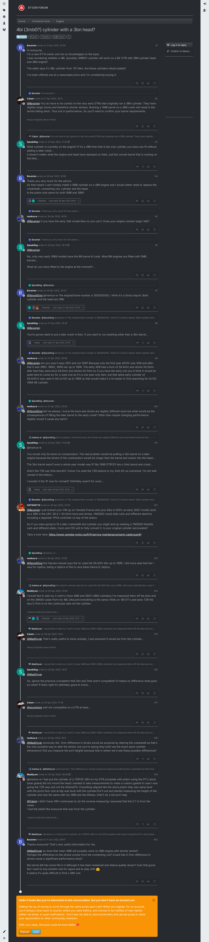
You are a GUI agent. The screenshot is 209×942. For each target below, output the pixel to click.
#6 (156, 245)
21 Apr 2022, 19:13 (53, 98)
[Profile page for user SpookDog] (20, 144)
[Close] (154, 900)
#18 (156, 738)
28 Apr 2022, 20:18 (60, 505)
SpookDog (32, 142)
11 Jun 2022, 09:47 (56, 839)
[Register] (205, 10)
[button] (4, 931)
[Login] (205, 3)
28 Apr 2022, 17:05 (57, 442)
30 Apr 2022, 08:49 (58, 774)
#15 (156, 634)
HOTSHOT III (33, 505)
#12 (156, 505)
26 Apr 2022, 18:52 (57, 216)
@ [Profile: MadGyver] (34, 638)
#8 (156, 323)
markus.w (32, 216)
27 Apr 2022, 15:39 (57, 323)
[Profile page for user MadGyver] (20, 593)
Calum (30, 98)
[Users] (4, 23)
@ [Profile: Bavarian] (33, 103)
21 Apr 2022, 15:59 (56, 45)
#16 (156, 669)
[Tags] (4, 10)
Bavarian (31, 45)
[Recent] (4, 3)
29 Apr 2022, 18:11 (57, 738)
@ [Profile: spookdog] (34, 707)
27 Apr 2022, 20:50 (57, 406)
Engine (21, 37)
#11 (156, 442)
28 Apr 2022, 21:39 (57, 558)
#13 (156, 558)
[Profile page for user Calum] (20, 101)
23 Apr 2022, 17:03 (57, 142)
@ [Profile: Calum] (32, 801)
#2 (156, 98)
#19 (156, 774)
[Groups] (4, 29)
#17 (156, 702)
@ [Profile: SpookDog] (35, 295)
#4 (156, 176)
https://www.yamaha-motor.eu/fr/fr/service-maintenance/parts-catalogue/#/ (95, 534)
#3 (156, 142)
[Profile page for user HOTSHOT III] (20, 507)
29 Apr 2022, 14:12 (53, 634)
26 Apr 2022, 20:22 (56, 290)
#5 (156, 216)
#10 (156, 406)
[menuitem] (205, 3)
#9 (156, 358)
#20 (156, 839)
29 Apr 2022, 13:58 (57, 591)
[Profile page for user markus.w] (20, 218)
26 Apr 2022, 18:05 (56, 176)
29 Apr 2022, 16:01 (57, 669)
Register (24, 931)
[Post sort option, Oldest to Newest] (179, 51)
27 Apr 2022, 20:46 (57, 358)
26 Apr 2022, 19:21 (57, 245)
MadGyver (32, 591)
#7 (156, 290)
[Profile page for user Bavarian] (20, 48)
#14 (156, 591)
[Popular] (4, 16)
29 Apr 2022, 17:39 (53, 702)
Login (36, 931)
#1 (156, 45)
